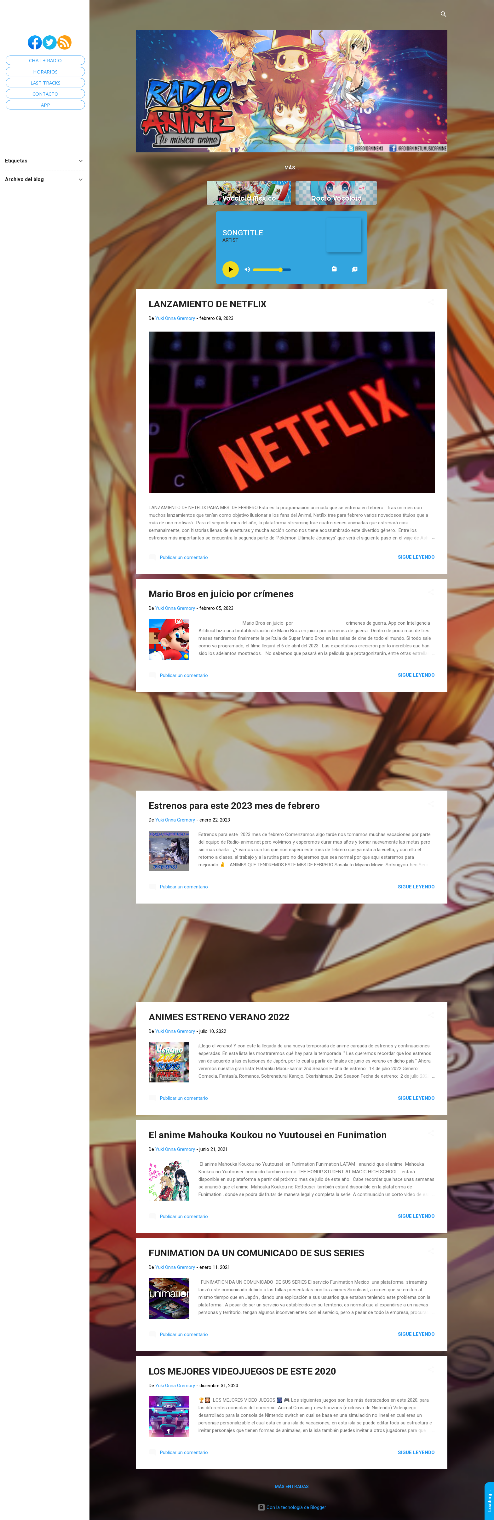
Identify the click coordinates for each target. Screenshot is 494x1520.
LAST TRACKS (45, 83)
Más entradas (292, 1487)
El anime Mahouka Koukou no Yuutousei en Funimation (268, 1136)
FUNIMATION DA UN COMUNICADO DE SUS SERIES (256, 1254)
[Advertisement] (291, 742)
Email (385, 168)
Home (198, 168)
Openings (318, 168)
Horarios (354, 168)
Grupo (287, 168)
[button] (431, 304)
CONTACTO (45, 94)
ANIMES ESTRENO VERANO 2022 (219, 1018)
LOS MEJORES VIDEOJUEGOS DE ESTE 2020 (242, 1372)
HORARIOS (45, 71)
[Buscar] (443, 15)
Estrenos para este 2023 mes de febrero (234, 806)
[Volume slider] (272, 271)
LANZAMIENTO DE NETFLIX (208, 305)
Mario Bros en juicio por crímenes (221, 595)
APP (45, 105)
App (262, 168)
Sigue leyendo (416, 558)
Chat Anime (231, 168)
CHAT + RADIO (45, 60)
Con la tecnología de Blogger (292, 1508)
